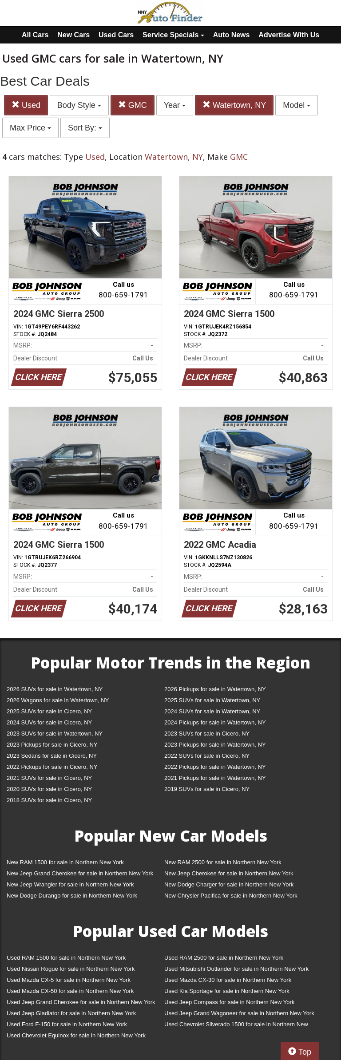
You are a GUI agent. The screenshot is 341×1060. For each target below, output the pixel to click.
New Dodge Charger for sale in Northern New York (228, 884)
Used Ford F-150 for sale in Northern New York (67, 1024)
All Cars (35, 35)
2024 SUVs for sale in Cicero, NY (49, 722)
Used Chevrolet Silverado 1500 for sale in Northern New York (236, 1026)
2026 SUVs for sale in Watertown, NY (55, 689)
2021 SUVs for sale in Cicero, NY (49, 778)
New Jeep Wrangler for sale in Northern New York (70, 884)
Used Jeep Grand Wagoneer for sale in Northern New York (239, 1013)
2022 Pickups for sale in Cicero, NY (52, 766)
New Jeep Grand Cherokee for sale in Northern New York (80, 873)
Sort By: (85, 127)
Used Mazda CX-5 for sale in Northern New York (69, 980)
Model (296, 105)
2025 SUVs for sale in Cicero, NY (49, 711)
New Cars (73, 35)
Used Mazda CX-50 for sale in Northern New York (70, 991)
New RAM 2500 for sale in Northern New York (223, 862)
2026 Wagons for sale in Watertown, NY (58, 700)
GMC (132, 105)
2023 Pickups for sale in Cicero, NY (52, 744)
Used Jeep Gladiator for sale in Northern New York (71, 1013)
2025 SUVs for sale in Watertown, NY (212, 700)
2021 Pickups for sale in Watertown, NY (215, 778)
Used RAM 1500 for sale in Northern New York (66, 957)
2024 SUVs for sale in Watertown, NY (212, 711)
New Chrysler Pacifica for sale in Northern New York (230, 895)
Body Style (79, 105)
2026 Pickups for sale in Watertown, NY (215, 689)
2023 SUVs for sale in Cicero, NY (207, 733)
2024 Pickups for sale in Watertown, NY (215, 722)
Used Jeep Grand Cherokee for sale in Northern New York (81, 1002)
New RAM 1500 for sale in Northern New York (65, 862)
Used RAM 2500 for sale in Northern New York (223, 957)
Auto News (231, 35)
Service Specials (173, 35)
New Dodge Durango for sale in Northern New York (72, 895)
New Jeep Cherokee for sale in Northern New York (228, 873)
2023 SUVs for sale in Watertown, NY (55, 733)
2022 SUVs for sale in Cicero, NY (207, 755)
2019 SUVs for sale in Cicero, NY (207, 789)
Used (26, 105)
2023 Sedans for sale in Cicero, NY (52, 755)
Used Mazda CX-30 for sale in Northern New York (227, 980)
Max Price (30, 127)
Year (175, 105)
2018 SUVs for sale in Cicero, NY (49, 800)
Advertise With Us (288, 35)
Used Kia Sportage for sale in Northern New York (226, 991)
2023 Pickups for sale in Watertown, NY (215, 744)
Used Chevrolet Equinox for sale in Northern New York (76, 1035)
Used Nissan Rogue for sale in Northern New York (71, 968)
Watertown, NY (234, 105)
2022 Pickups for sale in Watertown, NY (215, 766)
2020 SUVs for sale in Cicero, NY (49, 789)
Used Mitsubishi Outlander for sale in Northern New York (236, 968)
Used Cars (116, 35)
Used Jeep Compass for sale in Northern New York (229, 1002)
